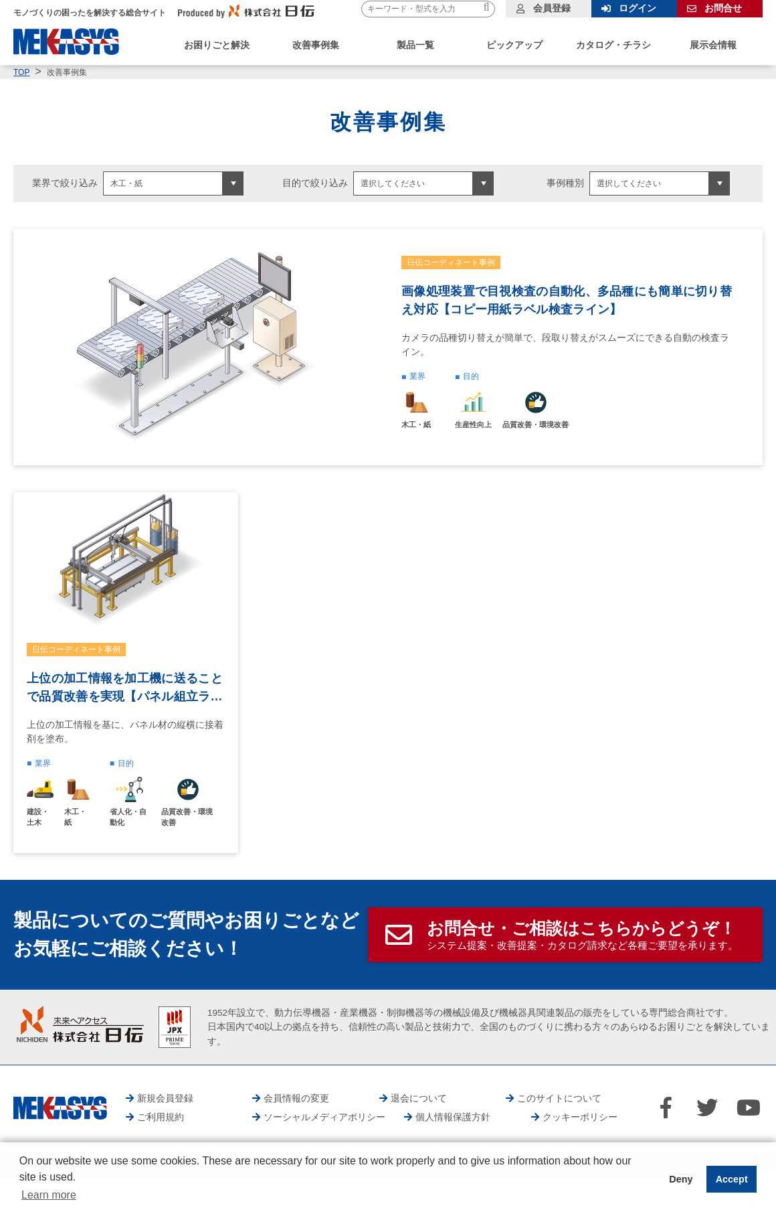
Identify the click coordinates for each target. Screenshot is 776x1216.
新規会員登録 (165, 1098)
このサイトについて (559, 1098)
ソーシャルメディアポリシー (324, 1117)
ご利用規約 (160, 1117)
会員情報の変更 (296, 1098)
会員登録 (552, 8)
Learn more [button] (48, 1195)
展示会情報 (713, 45)
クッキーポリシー (580, 1117)
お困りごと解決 (217, 45)
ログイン (637, 8)
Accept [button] (732, 1179)
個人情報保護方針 (452, 1117)
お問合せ (723, 8)
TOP (21, 72)
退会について (419, 1098)
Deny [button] (680, 1179)
